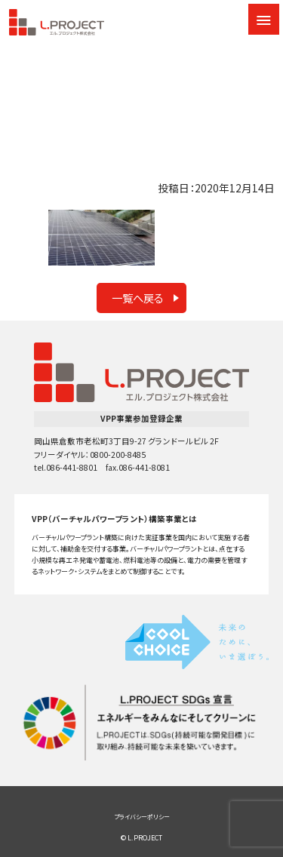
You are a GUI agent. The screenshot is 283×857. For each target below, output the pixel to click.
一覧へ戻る (138, 298)
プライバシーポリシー (142, 816)
